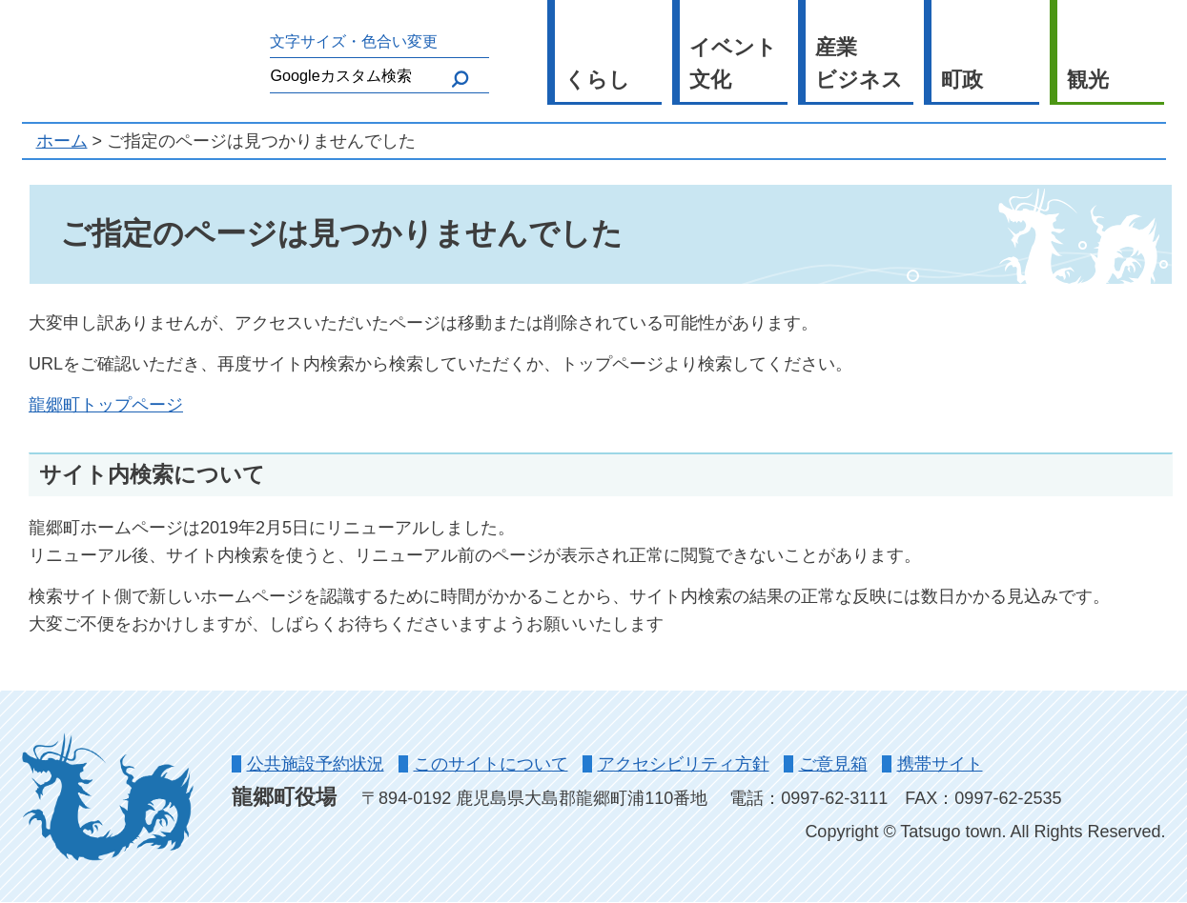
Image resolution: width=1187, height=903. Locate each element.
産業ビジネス (859, 63)
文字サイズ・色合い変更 (354, 41)
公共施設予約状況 (315, 763)
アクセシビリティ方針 (683, 763)
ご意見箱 (833, 763)
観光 (1088, 79)
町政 (962, 79)
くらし (597, 79)
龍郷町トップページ (106, 404)
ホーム (62, 140)
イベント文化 (733, 63)
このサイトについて (491, 763)
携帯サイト (940, 763)
